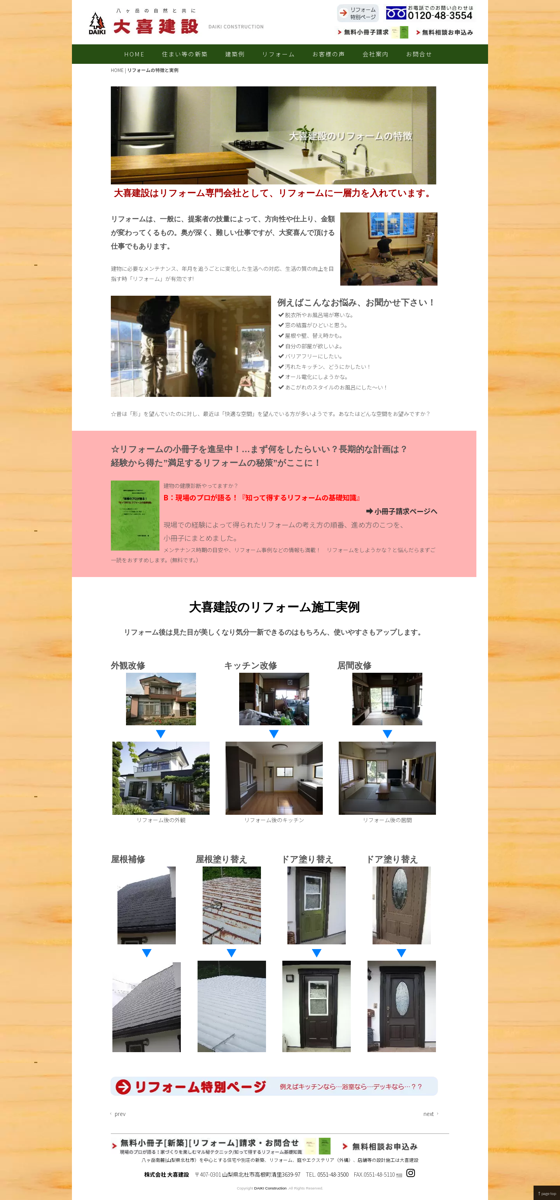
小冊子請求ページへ (402, 511)
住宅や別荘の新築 (245, 1159)
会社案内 (375, 54)
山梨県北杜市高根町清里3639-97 (261, 1174)
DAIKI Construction (270, 1188)
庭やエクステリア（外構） (325, 1159)
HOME (134, 54)
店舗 (362, 1159)
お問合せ (419, 54)
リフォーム (278, 54)
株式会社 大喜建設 (166, 1174)
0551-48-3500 (332, 1174)
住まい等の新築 (185, 54)
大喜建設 (409, 1159)
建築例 (235, 54)
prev (117, 1114)
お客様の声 (328, 54)
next (432, 1114)
